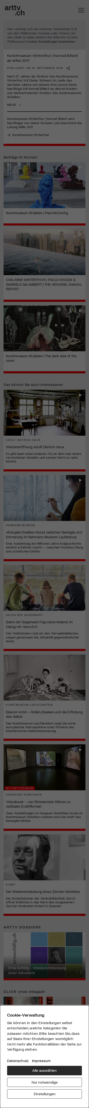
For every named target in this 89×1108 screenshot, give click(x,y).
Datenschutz (17, 1060)
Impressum (41, 1060)
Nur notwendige (45, 1082)
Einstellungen (45, 1093)
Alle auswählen (44, 1070)
